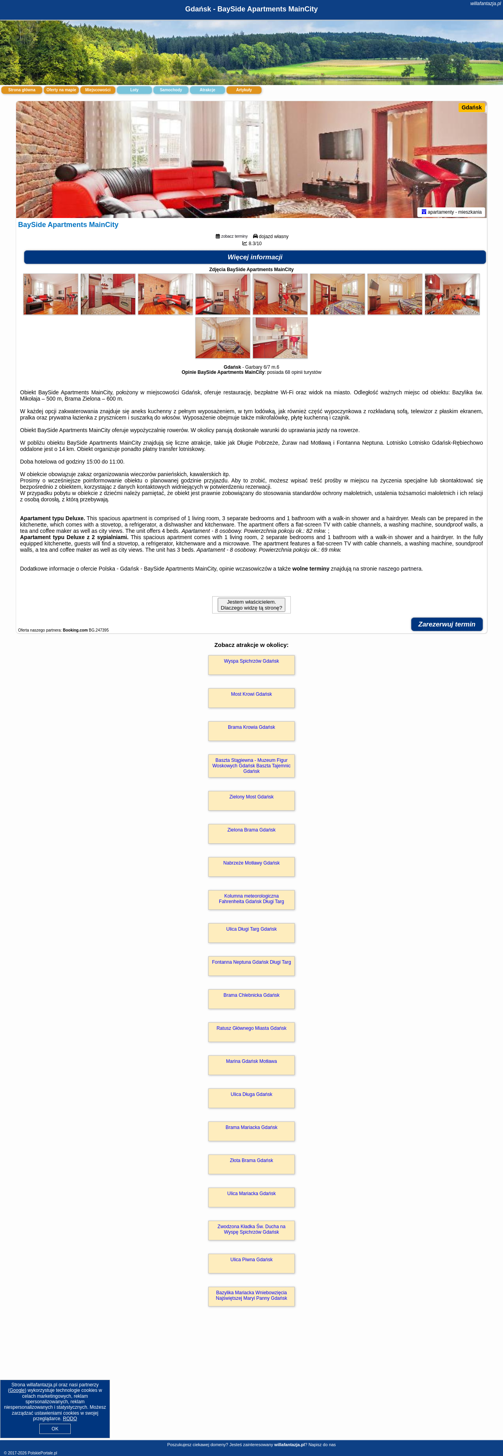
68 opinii (294, 373)
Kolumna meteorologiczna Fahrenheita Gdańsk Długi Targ (251, 900)
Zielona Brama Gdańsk (252, 831)
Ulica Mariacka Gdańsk (251, 1195)
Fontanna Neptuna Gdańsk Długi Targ (251, 963)
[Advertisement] (251, 1382)
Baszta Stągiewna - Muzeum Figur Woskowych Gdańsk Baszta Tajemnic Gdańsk (252, 767)
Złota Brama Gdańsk (251, 1162)
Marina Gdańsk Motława (251, 1063)
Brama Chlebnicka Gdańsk (252, 997)
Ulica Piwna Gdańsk (251, 1261)
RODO (70, 1418)
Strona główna (21, 90)
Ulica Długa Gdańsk (251, 1096)
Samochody (171, 90)
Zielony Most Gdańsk (251, 798)
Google (17, 1390)
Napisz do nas (322, 1444)
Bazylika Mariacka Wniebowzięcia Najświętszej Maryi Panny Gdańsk (251, 1297)
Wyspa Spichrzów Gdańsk (251, 662)
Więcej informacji (255, 258)
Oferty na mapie (61, 90)
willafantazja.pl (485, 3)
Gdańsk (472, 107)
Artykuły (244, 90)
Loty (134, 90)
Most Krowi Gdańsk (251, 695)
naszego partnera (400, 570)
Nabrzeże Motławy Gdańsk (251, 864)
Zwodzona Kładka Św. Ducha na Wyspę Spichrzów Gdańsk (252, 1230)
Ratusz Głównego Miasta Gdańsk (251, 1030)
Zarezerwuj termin (447, 625)
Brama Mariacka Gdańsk (251, 1129)
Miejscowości (97, 90)
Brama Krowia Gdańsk (251, 728)
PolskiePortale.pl (42, 1453)
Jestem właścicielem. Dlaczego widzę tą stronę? (251, 606)
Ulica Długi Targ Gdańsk (251, 930)
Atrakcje (207, 90)
